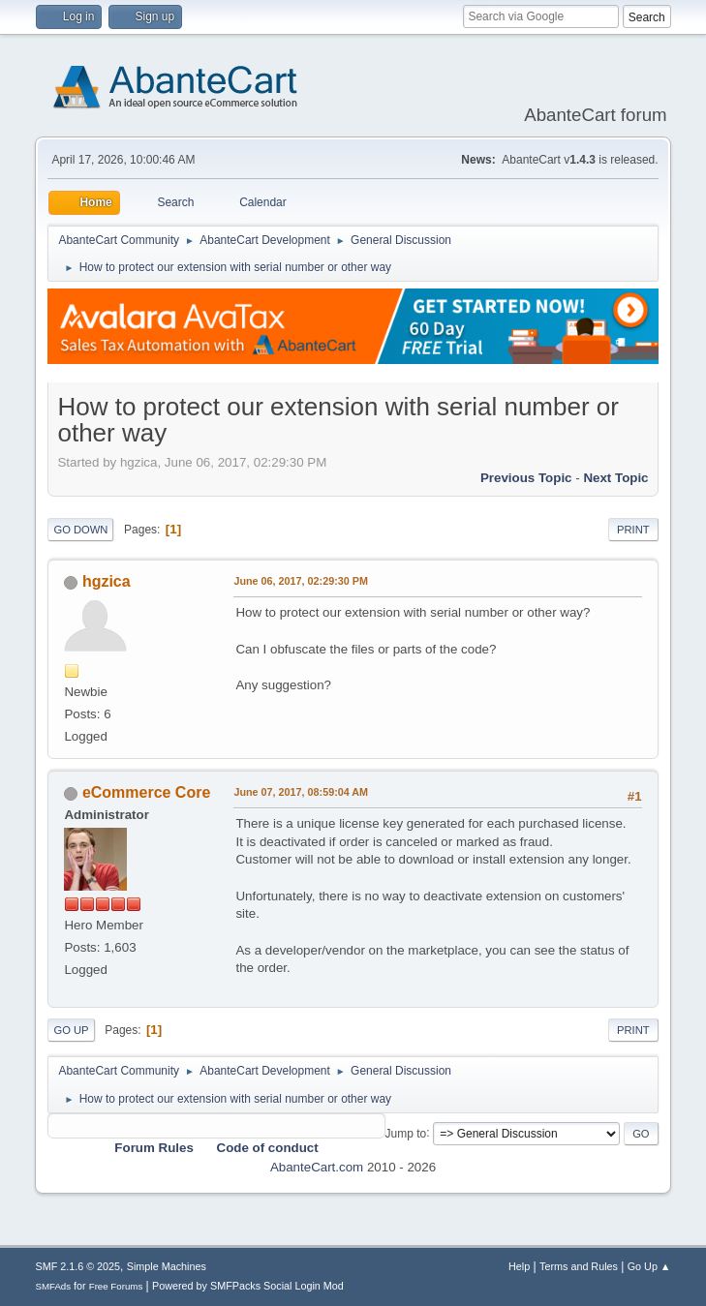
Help (519, 1266)
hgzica (106, 581)
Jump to (406, 1132)
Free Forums (116, 1286)
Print (633, 529)
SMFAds (53, 1286)
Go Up (70, 1030)
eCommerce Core (146, 792)
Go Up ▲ (649, 1266)
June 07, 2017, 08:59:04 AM (300, 792)
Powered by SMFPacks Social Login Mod (248, 1285)
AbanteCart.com (316, 1167)
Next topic (615, 478)
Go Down (80, 529)
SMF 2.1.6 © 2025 (77, 1266)
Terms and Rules (578, 1266)
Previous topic (526, 478)
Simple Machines (166, 1266)
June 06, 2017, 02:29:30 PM (300, 581)
